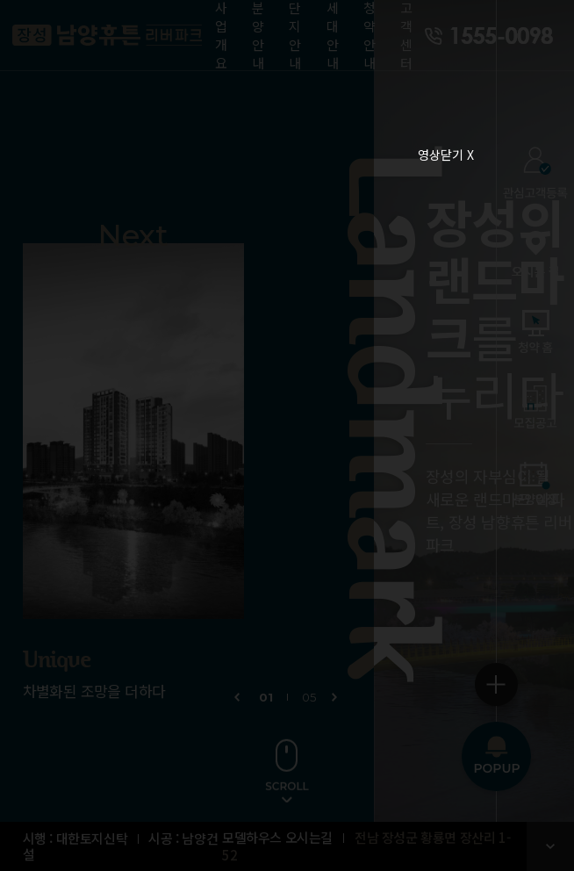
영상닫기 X (446, 154)
